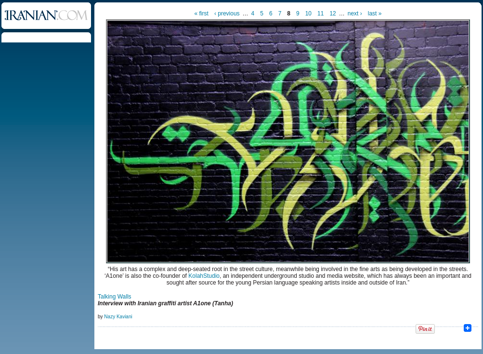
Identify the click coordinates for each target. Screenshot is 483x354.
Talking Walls (114, 296)
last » (375, 13)
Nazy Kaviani (118, 316)
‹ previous (227, 13)
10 (308, 13)
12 (332, 13)
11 (320, 13)
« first (202, 13)
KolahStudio (204, 275)
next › (355, 13)
